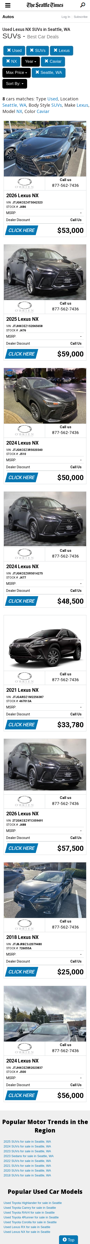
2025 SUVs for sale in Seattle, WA (27, 1141)
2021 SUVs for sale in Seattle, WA (27, 1165)
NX (11, 61)
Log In (65, 17)
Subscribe (81, 17)
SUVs (37, 50)
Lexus (62, 50)
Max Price (16, 72)
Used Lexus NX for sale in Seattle (27, 1232)
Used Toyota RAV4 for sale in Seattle (29, 1212)
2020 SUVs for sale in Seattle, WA (27, 1170)
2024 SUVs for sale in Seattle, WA (27, 1146)
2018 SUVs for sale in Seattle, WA (27, 1175)
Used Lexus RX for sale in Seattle (27, 1227)
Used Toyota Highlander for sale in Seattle (33, 1203)
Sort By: (15, 83)
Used (14, 50)
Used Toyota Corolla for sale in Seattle (30, 1222)
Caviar (52, 61)
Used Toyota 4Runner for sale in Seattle (31, 1217)
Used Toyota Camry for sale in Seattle (30, 1207)
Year (30, 61)
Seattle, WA (48, 72)
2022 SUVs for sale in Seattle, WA (27, 1161)
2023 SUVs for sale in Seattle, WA (27, 1151)
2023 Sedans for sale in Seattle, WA (29, 1156)
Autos (8, 16)
